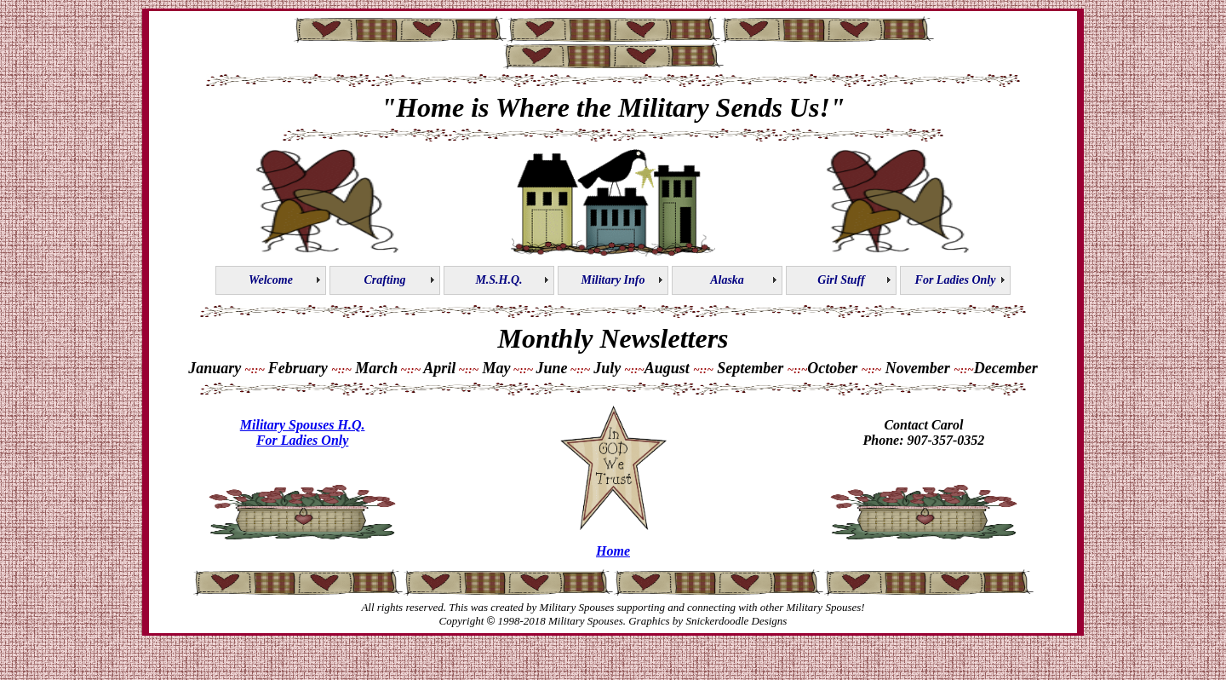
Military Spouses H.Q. (302, 425)
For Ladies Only (302, 440)
